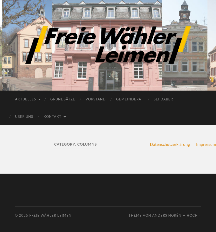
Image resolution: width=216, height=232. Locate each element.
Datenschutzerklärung (170, 144)
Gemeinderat (129, 99)
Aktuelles (25, 99)
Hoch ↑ (194, 215)
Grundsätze (62, 99)
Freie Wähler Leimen (50, 215)
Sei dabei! (163, 99)
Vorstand (96, 99)
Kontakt (52, 116)
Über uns (24, 116)
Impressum (206, 144)
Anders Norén (167, 215)
